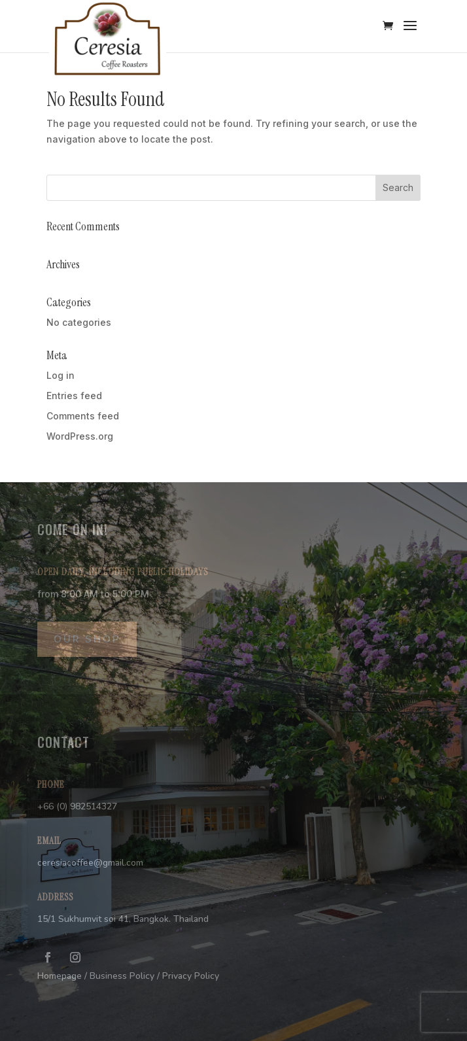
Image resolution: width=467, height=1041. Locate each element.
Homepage (59, 976)
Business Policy (122, 976)
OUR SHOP (87, 639)
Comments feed (82, 415)
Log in (60, 375)
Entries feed (74, 395)
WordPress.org (79, 436)
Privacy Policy (190, 976)
